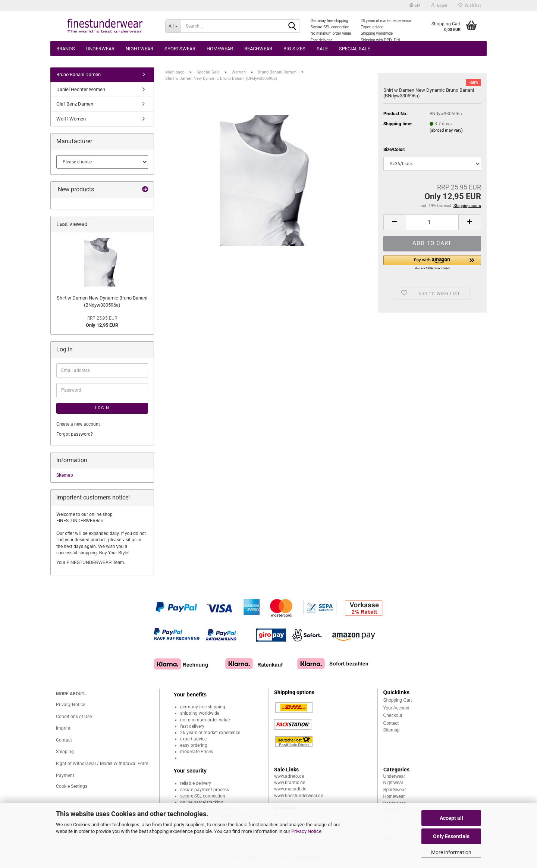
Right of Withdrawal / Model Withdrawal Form (102, 763)
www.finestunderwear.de (298, 795)
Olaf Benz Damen (74, 104)
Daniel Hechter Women (80, 89)
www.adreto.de (289, 776)
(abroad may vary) (446, 130)
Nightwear (139, 48)
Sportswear (179, 48)
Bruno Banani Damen (78, 74)
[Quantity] (432, 222)
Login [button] (439, 5)
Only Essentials (451, 836)
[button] (414, 5)
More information (451, 852)
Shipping (65, 751)
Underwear (100, 48)
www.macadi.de (290, 789)
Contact (64, 740)
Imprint (63, 728)
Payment (65, 775)
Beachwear (258, 48)
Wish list (469, 5)
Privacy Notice (306, 831)
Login (102, 407)
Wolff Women (71, 119)
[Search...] (173, 26)
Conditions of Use (74, 716)
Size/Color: (394, 149)
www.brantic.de (289, 782)
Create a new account (78, 424)
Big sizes (294, 48)
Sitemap (64, 475)
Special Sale (354, 48)
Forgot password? (74, 434)
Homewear (220, 48)
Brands (65, 48)
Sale (322, 48)
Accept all (451, 818)
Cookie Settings (71, 786)
